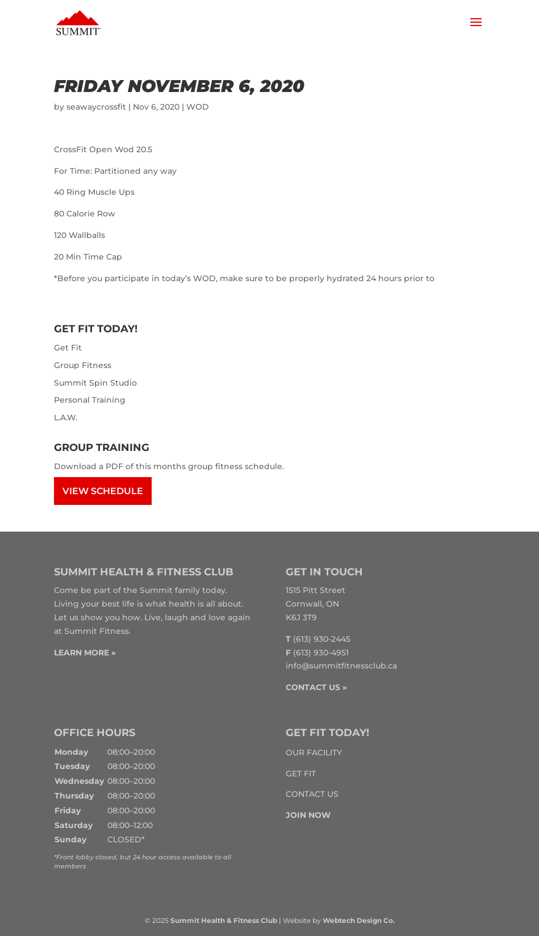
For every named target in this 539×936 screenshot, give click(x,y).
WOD (197, 107)
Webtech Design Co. (359, 920)
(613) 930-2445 (321, 639)
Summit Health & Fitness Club (223, 920)
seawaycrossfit (96, 107)
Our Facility (314, 752)
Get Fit (68, 347)
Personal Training (90, 400)
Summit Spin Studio (95, 383)
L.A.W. (65, 417)
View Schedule (102, 491)
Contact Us (312, 794)
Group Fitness (82, 365)
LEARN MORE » (85, 652)
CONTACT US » (316, 687)
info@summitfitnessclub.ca (341, 666)
